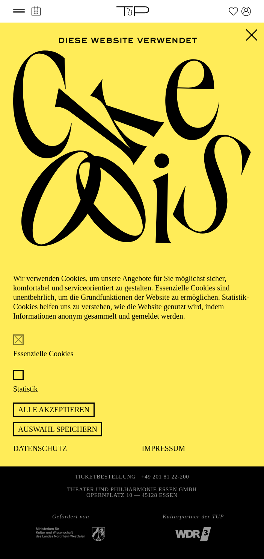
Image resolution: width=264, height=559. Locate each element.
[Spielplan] (36, 11)
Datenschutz (40, 448)
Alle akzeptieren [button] (54, 410)
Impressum (164, 448)
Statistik (25, 389)
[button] (19, 11)
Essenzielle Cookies (43, 353)
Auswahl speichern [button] (57, 429)
